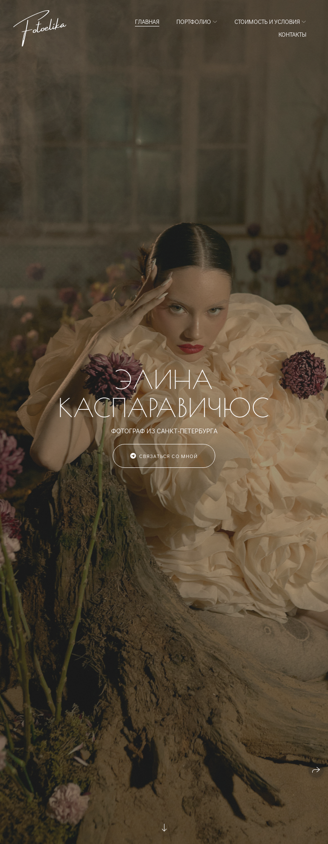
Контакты (292, 34)
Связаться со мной (164, 455)
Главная (147, 21)
